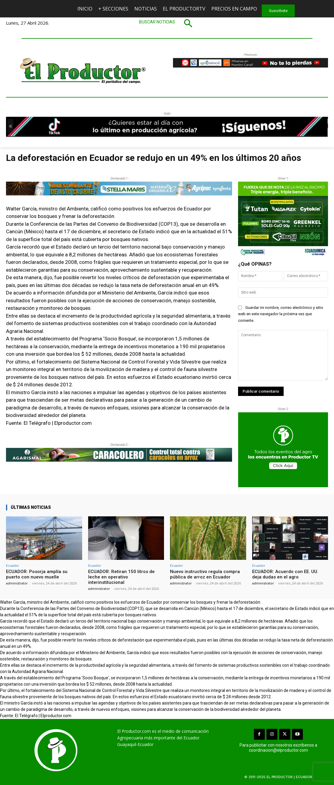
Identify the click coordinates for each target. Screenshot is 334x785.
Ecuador (12, 565)
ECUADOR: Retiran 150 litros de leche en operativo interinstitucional (121, 577)
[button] (167, 23)
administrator (17, 583)
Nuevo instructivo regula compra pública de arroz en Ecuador (205, 574)
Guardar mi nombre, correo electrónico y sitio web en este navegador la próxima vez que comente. (280, 314)
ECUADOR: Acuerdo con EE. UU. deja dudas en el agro (285, 574)
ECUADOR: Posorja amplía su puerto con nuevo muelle (36, 574)
